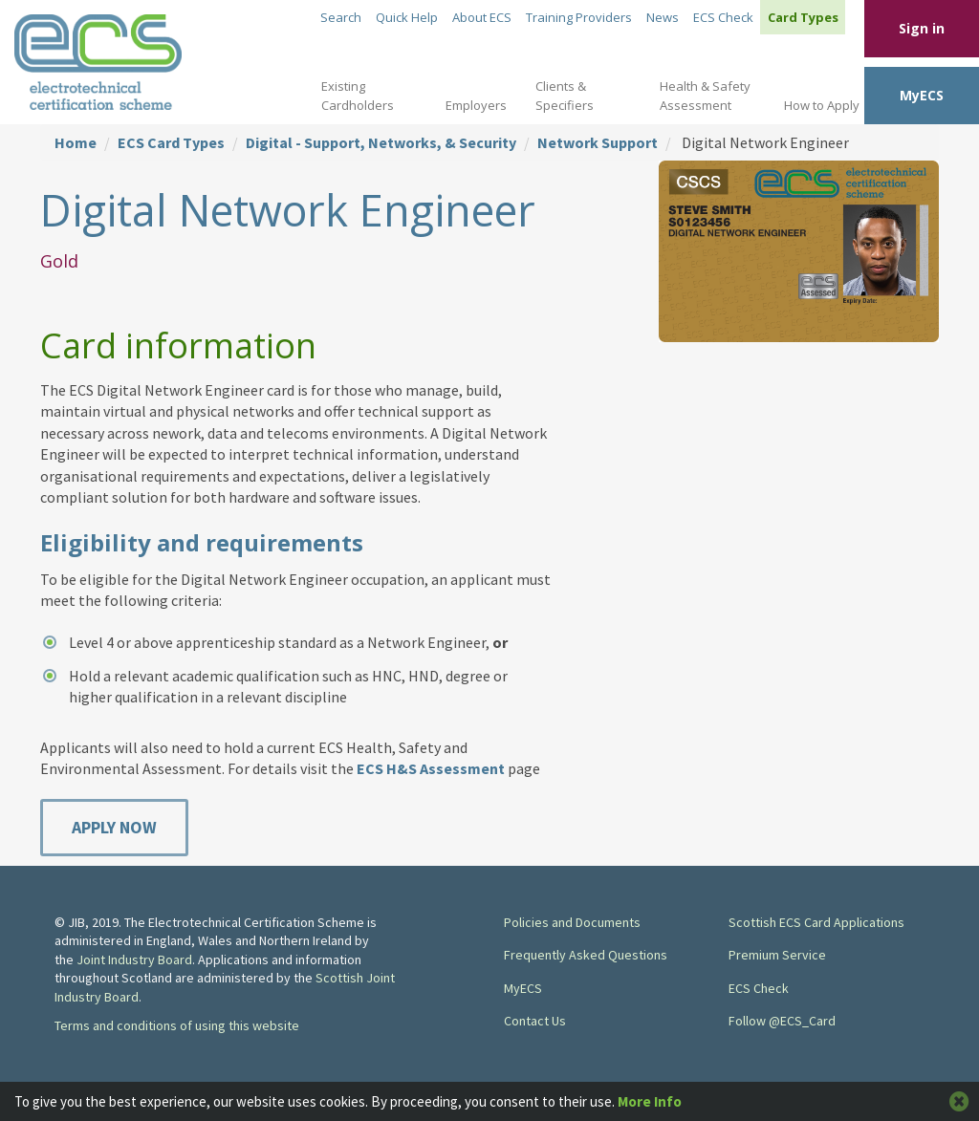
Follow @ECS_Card (782, 1020)
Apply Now (114, 827)
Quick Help (407, 17)
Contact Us (535, 1020)
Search (340, 17)
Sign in (922, 28)
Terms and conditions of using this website (176, 1025)
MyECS (922, 95)
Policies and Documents (572, 922)
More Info (650, 1101)
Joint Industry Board (134, 959)
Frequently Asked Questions (585, 954)
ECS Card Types (171, 142)
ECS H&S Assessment (431, 768)
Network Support (597, 142)
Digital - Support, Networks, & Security (381, 142)
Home (75, 142)
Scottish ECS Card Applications (816, 922)
